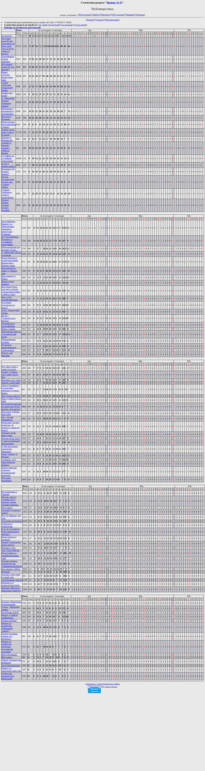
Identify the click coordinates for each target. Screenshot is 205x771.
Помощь (140, 15)
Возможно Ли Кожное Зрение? (8, 171)
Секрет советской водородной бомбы (7, 86)
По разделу (6, 36)
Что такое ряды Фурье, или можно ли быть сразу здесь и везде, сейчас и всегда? (8, 46)
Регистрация (85, 15)
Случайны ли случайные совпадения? (7, 158)
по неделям (54, 25)
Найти (96, 15)
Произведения (112, 20)
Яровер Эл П (114, 2)
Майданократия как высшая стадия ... (10, 248)
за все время (80, 25)
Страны (99, 20)
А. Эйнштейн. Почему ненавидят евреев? (8, 102)
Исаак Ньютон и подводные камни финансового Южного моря (9, 262)
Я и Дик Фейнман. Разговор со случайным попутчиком (10, 241)
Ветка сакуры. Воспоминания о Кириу (8, 124)
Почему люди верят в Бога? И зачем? (7, 132)
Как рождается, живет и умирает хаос (9, 271)
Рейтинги (105, 15)
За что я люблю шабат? (8, 165)
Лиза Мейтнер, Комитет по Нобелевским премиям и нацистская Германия (8, 227)
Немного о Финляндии (6, 138)
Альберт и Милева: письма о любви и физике (6, 148)
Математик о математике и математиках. (7, 111)
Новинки (130, 15)
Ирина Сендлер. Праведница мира (7, 76)
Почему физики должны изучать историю (5, 205)
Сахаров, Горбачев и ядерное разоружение (7, 194)
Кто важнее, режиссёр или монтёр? (7, 67)
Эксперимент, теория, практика (7, 59)
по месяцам (67, 25)
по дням (43, 25)
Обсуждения (118, 15)
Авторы (90, 20)
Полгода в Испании (6, 117)
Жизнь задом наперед (7, 282)
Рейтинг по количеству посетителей (22, 27)
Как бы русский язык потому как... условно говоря (7, 182)
